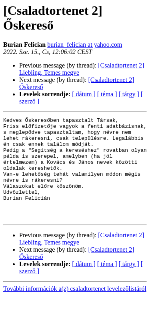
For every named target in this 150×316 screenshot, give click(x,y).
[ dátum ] (84, 94)
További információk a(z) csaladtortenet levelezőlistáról (74, 309)
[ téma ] (107, 94)
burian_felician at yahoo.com (84, 44)
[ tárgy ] (129, 94)
